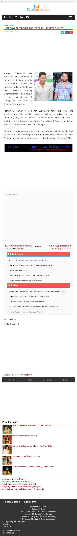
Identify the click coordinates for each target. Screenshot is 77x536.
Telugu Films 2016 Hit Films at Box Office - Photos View (29, 296)
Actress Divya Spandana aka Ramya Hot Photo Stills (32, 446)
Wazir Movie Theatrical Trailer (13, 479)
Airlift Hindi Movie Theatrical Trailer (15, 482)
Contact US (7, 527)
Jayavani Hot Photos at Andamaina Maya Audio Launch (33, 467)
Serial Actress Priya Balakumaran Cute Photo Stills (31, 425)
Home (38, 246)
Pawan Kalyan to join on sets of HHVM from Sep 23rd (29, 275)
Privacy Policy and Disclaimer (14, 522)
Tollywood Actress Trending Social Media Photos (27, 301)
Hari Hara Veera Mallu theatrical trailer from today (28, 260)
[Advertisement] (38, 54)
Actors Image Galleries (11, 530)
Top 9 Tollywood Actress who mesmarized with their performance (33, 307)
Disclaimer (7, 524)
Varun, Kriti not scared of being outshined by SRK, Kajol (23, 489)
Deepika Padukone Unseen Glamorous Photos (25, 312)
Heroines (65, 380)
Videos (29, 380)
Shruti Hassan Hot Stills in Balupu (25, 436)
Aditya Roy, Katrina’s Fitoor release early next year (21, 487)
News (15, 195)
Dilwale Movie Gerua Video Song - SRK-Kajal (19, 484)
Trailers (11, 380)
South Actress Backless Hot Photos (26, 456)
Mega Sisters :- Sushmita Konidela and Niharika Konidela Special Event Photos (37, 291)
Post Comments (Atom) (23, 375)
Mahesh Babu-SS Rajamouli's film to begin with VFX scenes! (31, 265)
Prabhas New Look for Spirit (19, 270)
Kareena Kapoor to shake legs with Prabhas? (25, 280)
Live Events (47, 380)
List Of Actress (8, 533)
